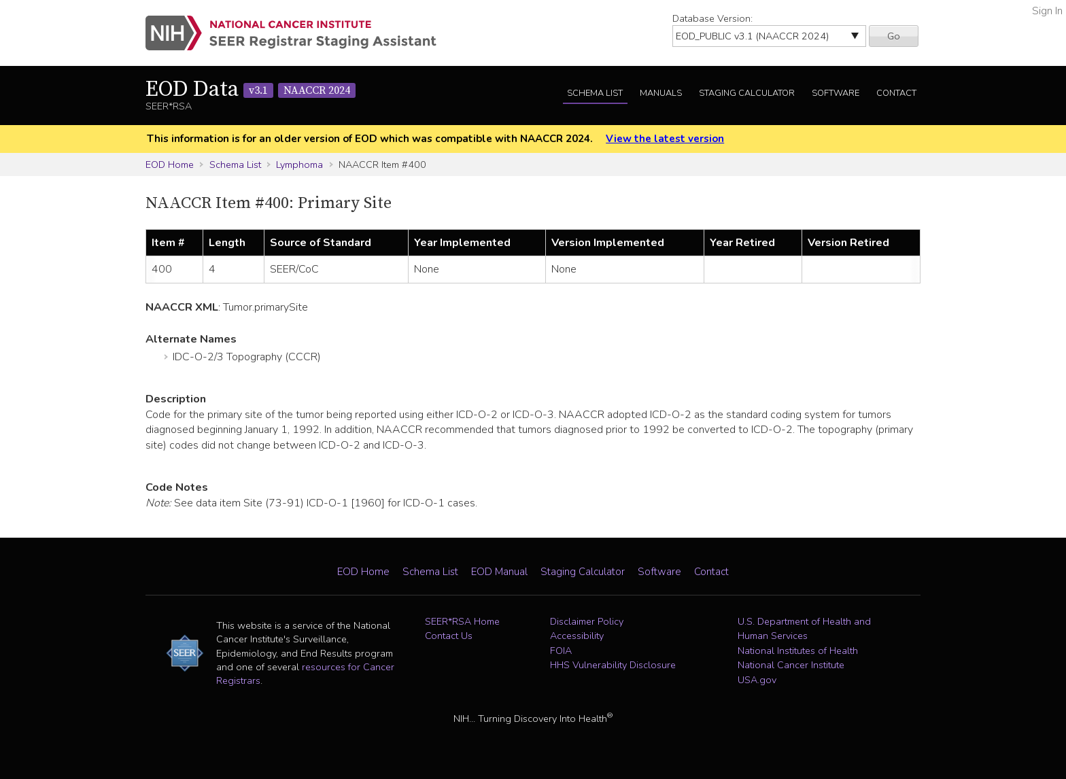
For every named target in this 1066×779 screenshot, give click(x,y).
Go (893, 36)
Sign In (1047, 10)
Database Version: (712, 18)
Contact (896, 93)
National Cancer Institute (791, 665)
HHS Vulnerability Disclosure (613, 665)
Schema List (595, 93)
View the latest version (665, 138)
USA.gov (757, 680)
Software (835, 93)
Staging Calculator (747, 93)
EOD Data (250, 89)
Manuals (661, 93)
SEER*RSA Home (462, 621)
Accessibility (577, 635)
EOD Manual (499, 571)
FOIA (561, 650)
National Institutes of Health (798, 650)
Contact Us (448, 635)
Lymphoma (299, 164)
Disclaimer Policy (586, 621)
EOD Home (169, 164)
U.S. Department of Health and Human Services (804, 628)
